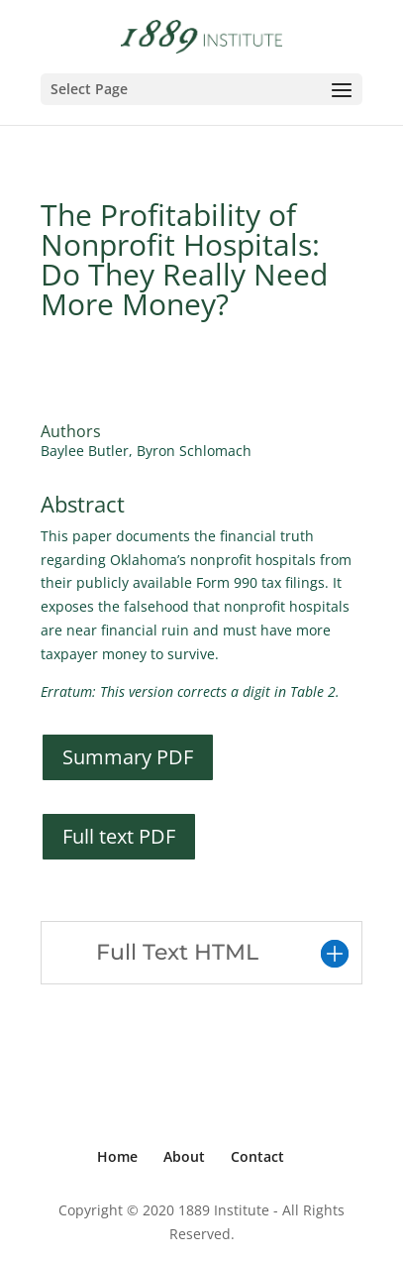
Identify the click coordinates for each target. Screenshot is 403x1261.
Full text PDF (118, 836)
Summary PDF (127, 757)
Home (117, 1156)
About (184, 1156)
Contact (257, 1156)
